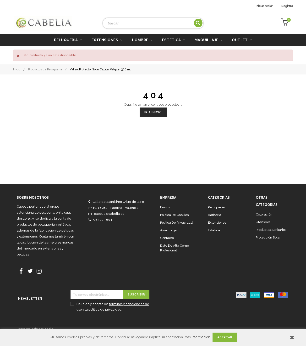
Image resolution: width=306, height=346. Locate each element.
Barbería (214, 222)
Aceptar (224, 337)
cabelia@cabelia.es (109, 221)
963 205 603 (102, 227)
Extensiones (217, 230)
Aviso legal (169, 237)
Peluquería (216, 214)
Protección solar (268, 244)
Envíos (165, 214)
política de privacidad (104, 316)
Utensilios (263, 229)
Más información (197, 337)
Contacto (167, 245)
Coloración (264, 221)
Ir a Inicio (153, 119)
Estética (214, 237)
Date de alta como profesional (174, 255)
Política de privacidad (176, 230)
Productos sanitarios (271, 237)
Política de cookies (174, 222)
